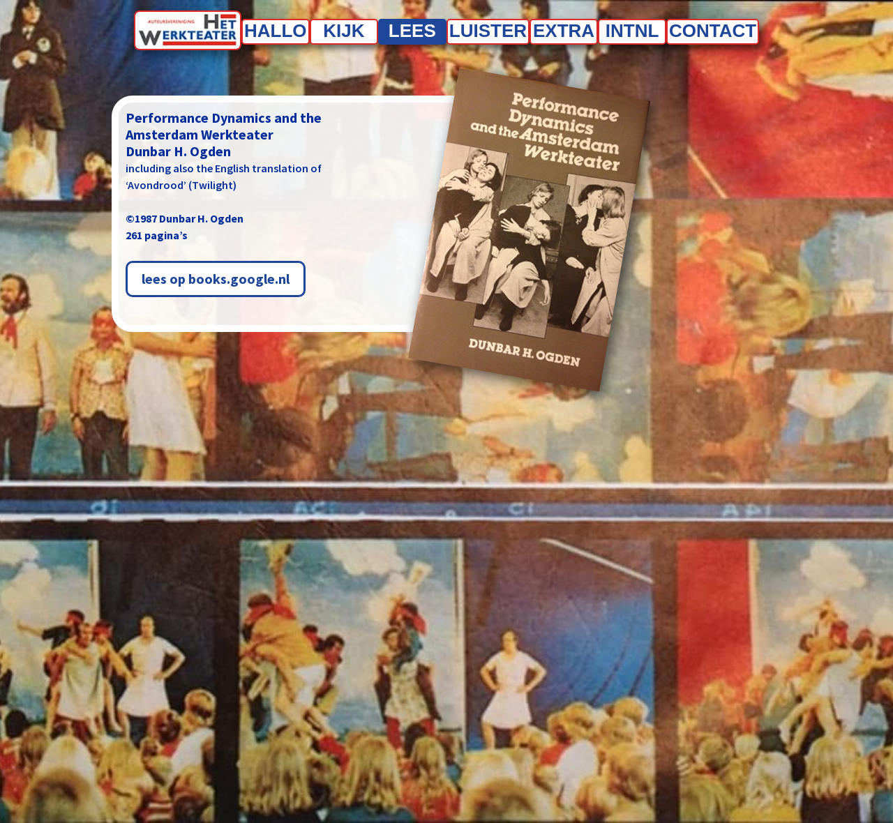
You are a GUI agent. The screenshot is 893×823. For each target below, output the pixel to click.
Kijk (343, 30)
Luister (488, 30)
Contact (712, 30)
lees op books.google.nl (216, 278)
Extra (563, 30)
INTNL (632, 30)
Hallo (275, 30)
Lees (412, 30)
